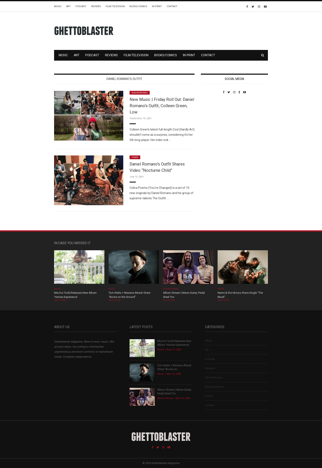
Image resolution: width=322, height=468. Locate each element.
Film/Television (115, 6)
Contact (172, 6)
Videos (135, 157)
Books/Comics (138, 6)
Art (68, 6)
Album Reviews (140, 93)
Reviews (96, 6)
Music (57, 6)
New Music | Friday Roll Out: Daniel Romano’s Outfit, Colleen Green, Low (162, 106)
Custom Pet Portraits (213, 122)
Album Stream (171, 289)
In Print (157, 6)
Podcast (80, 6)
